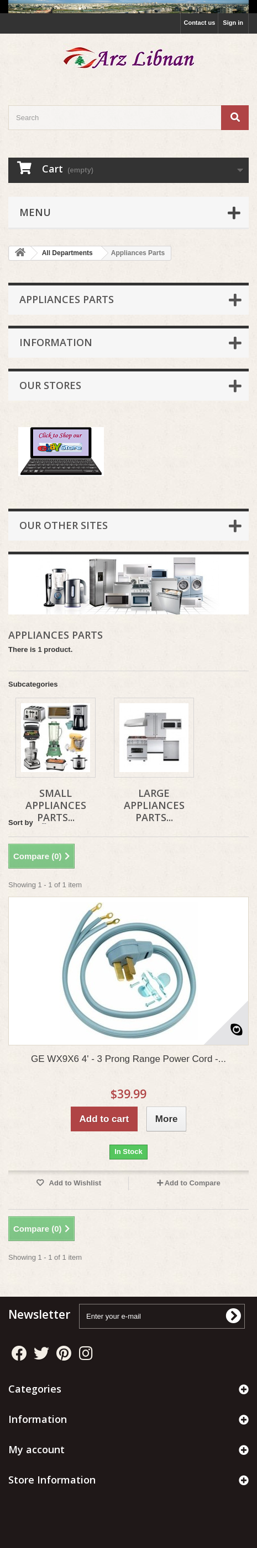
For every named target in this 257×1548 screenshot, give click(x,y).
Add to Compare (193, 1183)
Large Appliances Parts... (154, 805)
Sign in (233, 22)
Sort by (20, 822)
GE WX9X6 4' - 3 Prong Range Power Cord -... (128, 1059)
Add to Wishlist (74, 1183)
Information (55, 342)
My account (36, 1449)
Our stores (50, 385)
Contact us (199, 22)
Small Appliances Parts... (55, 805)
